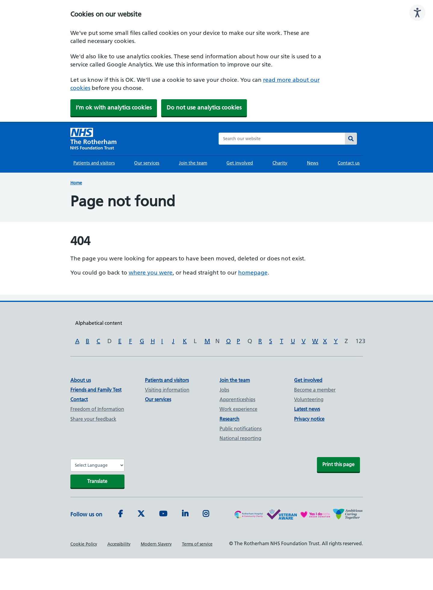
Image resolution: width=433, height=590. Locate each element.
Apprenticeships (237, 399)
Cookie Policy (83, 544)
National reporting (240, 438)
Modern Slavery (156, 544)
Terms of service (197, 544)
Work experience (238, 409)
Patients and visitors (94, 163)
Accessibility (119, 544)
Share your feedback (93, 419)
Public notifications (241, 429)
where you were (151, 272)
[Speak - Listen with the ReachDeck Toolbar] (417, 13)
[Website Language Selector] (97, 465)
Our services (146, 163)
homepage (253, 272)
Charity (279, 163)
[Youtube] (163, 514)
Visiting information (167, 390)
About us (80, 380)
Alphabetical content (98, 323)
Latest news (307, 409)
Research (229, 419)
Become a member (315, 390)
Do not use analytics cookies (204, 107)
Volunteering (309, 399)
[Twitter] (141, 514)
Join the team (193, 163)
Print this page (338, 464)
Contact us (349, 163)
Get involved (239, 163)
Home (76, 183)
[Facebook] (120, 514)
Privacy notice (309, 419)
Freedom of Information (97, 409)
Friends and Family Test (95, 390)
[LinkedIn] (185, 514)
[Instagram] (206, 514)
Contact (79, 399)
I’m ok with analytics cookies (114, 107)
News (312, 163)
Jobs (224, 390)
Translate (97, 481)
